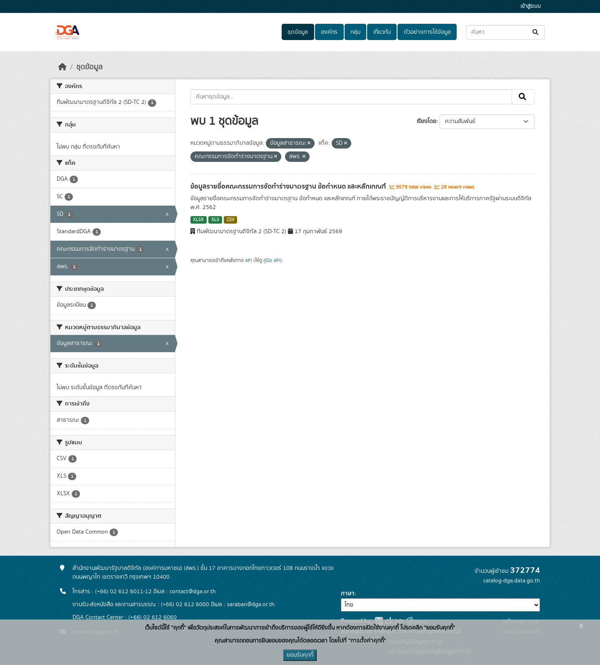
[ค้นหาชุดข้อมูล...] (505, 32)
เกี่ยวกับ (382, 32)
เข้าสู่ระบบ (530, 6)
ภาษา (347, 593)
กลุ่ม (355, 32)
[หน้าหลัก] (62, 67)
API (248, 260)
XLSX (198, 220)
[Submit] (536, 32)
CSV (231, 220)
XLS (215, 220)
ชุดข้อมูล (298, 32)
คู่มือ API (271, 260)
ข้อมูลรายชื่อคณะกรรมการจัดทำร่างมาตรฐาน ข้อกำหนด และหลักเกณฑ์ (289, 186)
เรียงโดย (426, 121)
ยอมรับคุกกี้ (300, 655)
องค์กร (329, 32)
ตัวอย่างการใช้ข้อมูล (427, 32)
